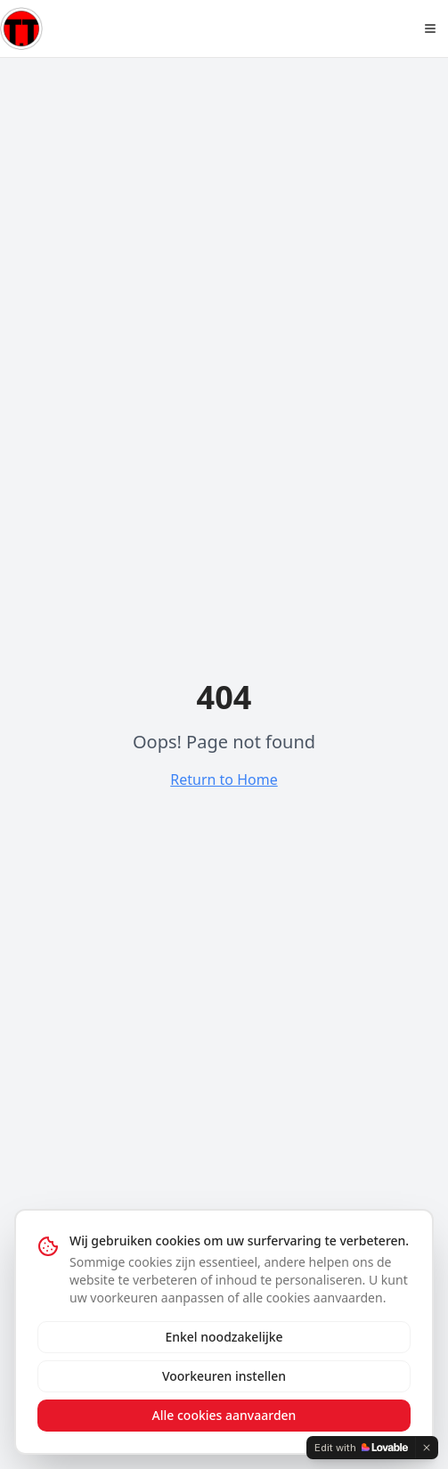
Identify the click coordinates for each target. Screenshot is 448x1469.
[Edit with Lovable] (361, 1447)
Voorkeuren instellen (224, 1375)
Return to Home (223, 779)
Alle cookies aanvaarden (224, 1415)
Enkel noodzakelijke (223, 1336)
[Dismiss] (426, 1447)
